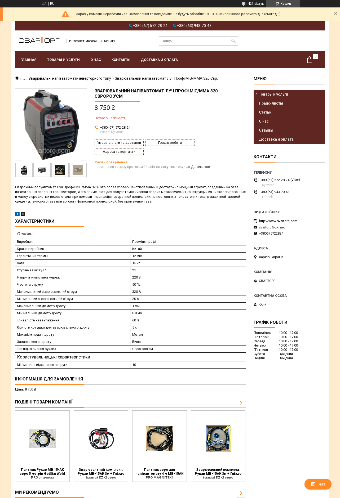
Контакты (121, 60)
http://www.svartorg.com (278, 221)
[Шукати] (233, 41)
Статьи (265, 112)
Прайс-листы (271, 103)
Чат (318, 484)
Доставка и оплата (159, 60)
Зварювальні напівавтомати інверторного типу (70, 78)
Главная (28, 60)
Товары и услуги (63, 60)
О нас (95, 60)
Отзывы (266, 130)
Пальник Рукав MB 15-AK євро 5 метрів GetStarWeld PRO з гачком (42, 473)
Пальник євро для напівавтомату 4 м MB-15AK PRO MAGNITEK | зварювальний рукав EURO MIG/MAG (159, 474)
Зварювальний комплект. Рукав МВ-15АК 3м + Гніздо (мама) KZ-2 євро (101, 473)
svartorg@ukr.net (272, 227)
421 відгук (256, 4)
